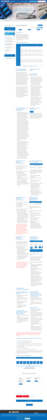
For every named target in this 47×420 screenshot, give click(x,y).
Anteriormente (19, 393)
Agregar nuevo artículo (10, 58)
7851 (31, 247)
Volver (19, 396)
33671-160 (28, 362)
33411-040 (31, 111)
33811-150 (31, 362)
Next (41, 381)
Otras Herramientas (9, 35)
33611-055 (24, 362)
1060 (36, 247)
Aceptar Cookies (27, 418)
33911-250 (38, 362)
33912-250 (41, 362)
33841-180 (35, 362)
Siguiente (25, 393)
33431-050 (21, 362)
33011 (40, 247)
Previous (17, 381)
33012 (38, 274)
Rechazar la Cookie (20, 418)
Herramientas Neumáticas (9, 34)
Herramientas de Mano (9, 31)
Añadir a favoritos (26, 396)
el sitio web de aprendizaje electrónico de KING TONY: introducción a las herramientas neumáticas (29, 367)
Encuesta (33, 396)
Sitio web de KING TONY (33, 1)
